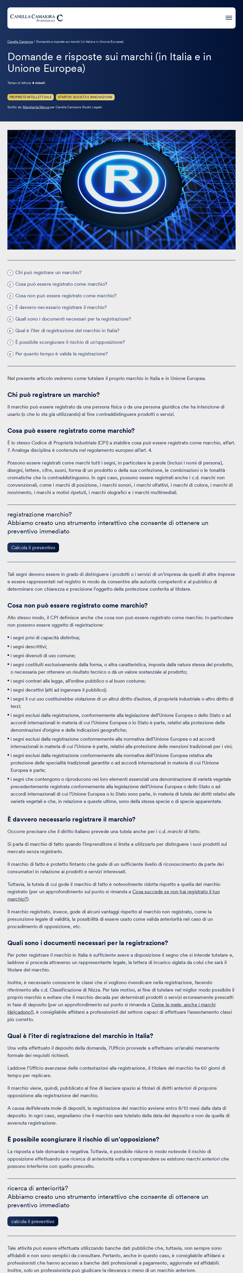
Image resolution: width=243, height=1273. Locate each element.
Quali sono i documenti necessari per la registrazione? (73, 319)
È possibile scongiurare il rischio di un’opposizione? (70, 342)
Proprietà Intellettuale (31, 97)
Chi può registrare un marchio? (48, 272)
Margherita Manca (36, 107)
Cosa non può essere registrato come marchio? (66, 295)
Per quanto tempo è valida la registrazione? (61, 353)
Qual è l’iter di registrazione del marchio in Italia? (67, 330)
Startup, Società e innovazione (85, 97)
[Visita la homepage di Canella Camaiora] (36, 18)
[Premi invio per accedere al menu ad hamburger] (229, 17)
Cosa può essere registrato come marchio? (61, 284)
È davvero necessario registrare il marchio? (61, 307)
